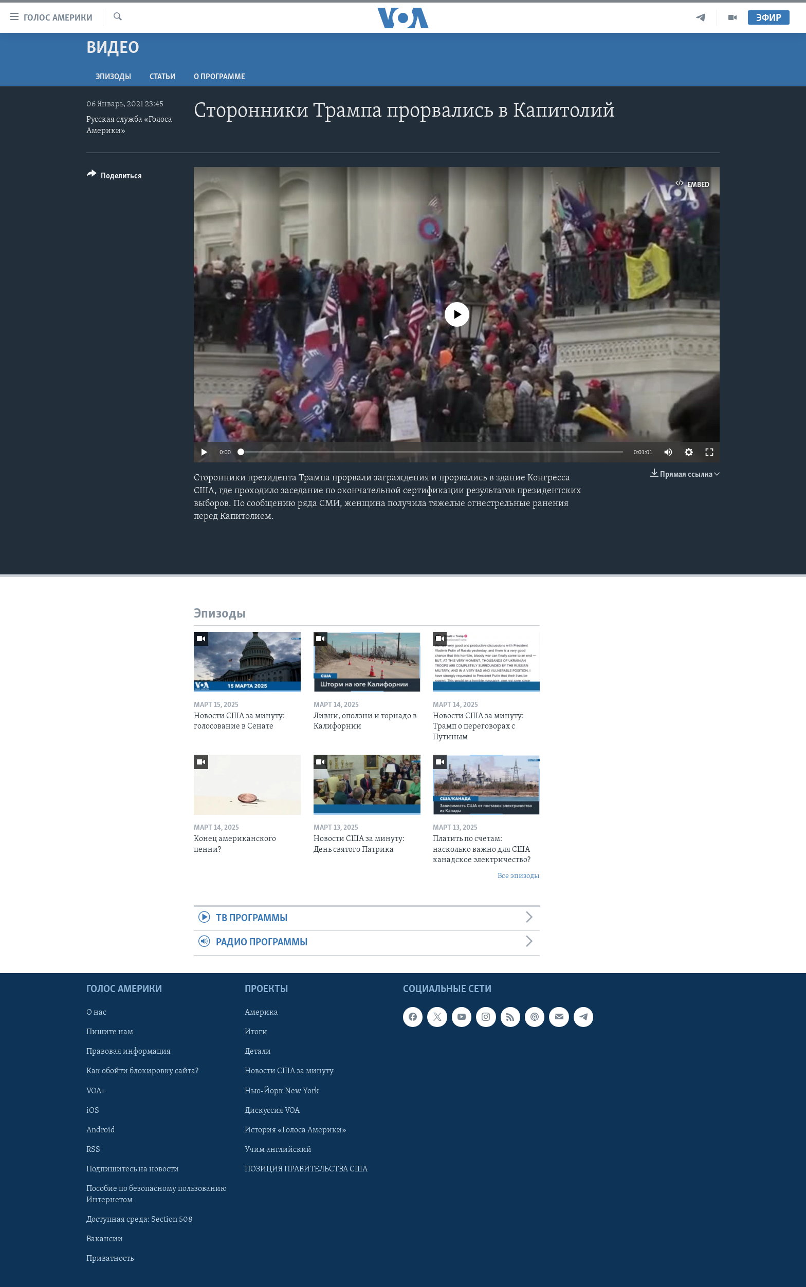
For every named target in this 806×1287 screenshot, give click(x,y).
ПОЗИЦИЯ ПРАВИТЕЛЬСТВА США (306, 1169)
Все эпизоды (519, 876)
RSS (93, 1149)
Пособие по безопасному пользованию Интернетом (156, 1194)
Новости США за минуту (289, 1071)
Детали (258, 1052)
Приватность (110, 1259)
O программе (219, 77)
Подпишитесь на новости (132, 1169)
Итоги (256, 1032)
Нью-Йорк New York (282, 1091)
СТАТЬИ (162, 77)
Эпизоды (113, 77)
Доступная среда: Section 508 (139, 1219)
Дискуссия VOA (272, 1110)
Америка (261, 1013)
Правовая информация (128, 1052)
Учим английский (278, 1149)
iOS (92, 1110)
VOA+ (95, 1091)
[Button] (114, 177)
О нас (96, 1013)
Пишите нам (109, 1032)
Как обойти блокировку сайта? (142, 1071)
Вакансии (104, 1239)
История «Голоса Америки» (295, 1130)
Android (100, 1130)
